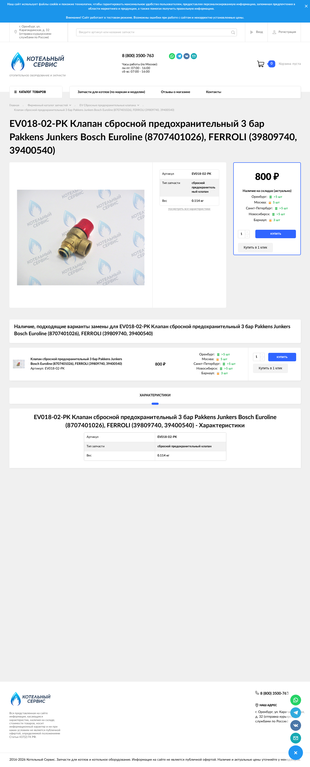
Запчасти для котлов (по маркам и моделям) (111, 92)
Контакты (213, 92)
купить (275, 234)
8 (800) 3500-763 (138, 56)
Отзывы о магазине (175, 92)
